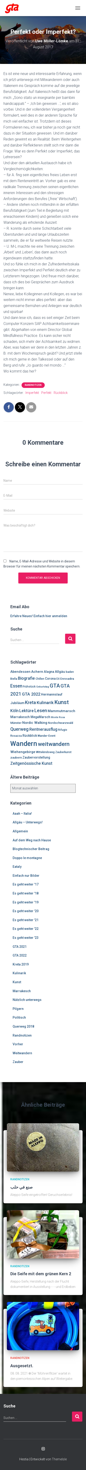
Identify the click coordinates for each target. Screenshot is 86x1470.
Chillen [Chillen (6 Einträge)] (40, 678)
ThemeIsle (59, 1459)
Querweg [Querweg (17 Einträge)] (19, 729)
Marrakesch (22, 991)
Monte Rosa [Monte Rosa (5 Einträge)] (58, 717)
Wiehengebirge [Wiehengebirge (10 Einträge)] (22, 752)
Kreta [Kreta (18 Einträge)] (30, 702)
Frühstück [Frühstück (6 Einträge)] (29, 686)
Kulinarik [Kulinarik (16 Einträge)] (45, 702)
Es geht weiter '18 (26, 893)
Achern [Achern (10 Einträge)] (37, 672)
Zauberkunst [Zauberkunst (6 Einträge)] (63, 752)
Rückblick (61, 393)
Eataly (17, 866)
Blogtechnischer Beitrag (31, 849)
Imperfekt (32, 393)
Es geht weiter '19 (26, 902)
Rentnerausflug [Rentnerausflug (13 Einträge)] (43, 729)
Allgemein (20, 831)
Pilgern (18, 1009)
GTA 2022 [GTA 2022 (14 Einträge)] (31, 694)
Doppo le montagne (27, 858)
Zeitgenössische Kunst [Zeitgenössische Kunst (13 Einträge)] (31, 763)
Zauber (18, 1062)
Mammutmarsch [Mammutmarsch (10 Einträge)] (61, 711)
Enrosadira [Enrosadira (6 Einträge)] (67, 678)
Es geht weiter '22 (26, 929)
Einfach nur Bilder (26, 875)
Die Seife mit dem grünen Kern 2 (40, 1273)
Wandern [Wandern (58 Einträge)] (23, 744)
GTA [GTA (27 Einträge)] (55, 685)
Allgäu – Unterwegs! (28, 822)
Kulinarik (19, 973)
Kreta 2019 (21, 964)
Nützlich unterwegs (27, 1000)
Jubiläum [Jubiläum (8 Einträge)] (17, 703)
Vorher (18, 1044)
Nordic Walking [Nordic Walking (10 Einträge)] (34, 723)
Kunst (17, 982)
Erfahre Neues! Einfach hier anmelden (38, 616)
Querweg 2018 (23, 1026)
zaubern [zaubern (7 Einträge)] (16, 757)
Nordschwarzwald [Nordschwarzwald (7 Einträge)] (60, 723)
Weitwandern (22, 1053)
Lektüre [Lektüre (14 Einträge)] (26, 710)
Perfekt (46, 393)
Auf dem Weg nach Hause (32, 840)
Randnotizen (33, 385)
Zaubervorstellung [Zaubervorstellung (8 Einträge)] (36, 757)
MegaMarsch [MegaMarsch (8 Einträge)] (40, 717)
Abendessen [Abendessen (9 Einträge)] (20, 672)
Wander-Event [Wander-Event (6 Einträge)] (46, 735)
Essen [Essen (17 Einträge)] (16, 686)
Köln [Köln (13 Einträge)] (14, 710)
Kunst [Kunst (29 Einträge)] (61, 702)
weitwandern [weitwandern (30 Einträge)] (53, 744)
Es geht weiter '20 (26, 911)
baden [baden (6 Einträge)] (70, 671)
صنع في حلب (21, 1187)
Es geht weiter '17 (26, 884)
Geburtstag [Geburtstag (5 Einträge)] (42, 686)
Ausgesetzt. (21, 1365)
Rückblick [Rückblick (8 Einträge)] (29, 735)
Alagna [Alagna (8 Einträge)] (49, 671)
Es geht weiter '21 (26, 920)
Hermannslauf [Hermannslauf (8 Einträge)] (51, 694)
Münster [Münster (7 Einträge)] (16, 723)
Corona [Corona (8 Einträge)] (50, 678)
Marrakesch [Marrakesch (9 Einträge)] (20, 717)
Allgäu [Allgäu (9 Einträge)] (60, 672)
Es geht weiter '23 (26, 938)
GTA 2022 (20, 955)
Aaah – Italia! (22, 813)
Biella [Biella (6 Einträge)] (13, 678)
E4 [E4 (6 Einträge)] (58, 678)
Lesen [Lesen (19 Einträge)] (40, 710)
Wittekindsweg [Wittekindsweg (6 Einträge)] (45, 752)
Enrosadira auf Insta (43, 1449)
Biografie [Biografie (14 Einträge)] (26, 678)
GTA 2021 (20, 946)
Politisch (19, 1017)
